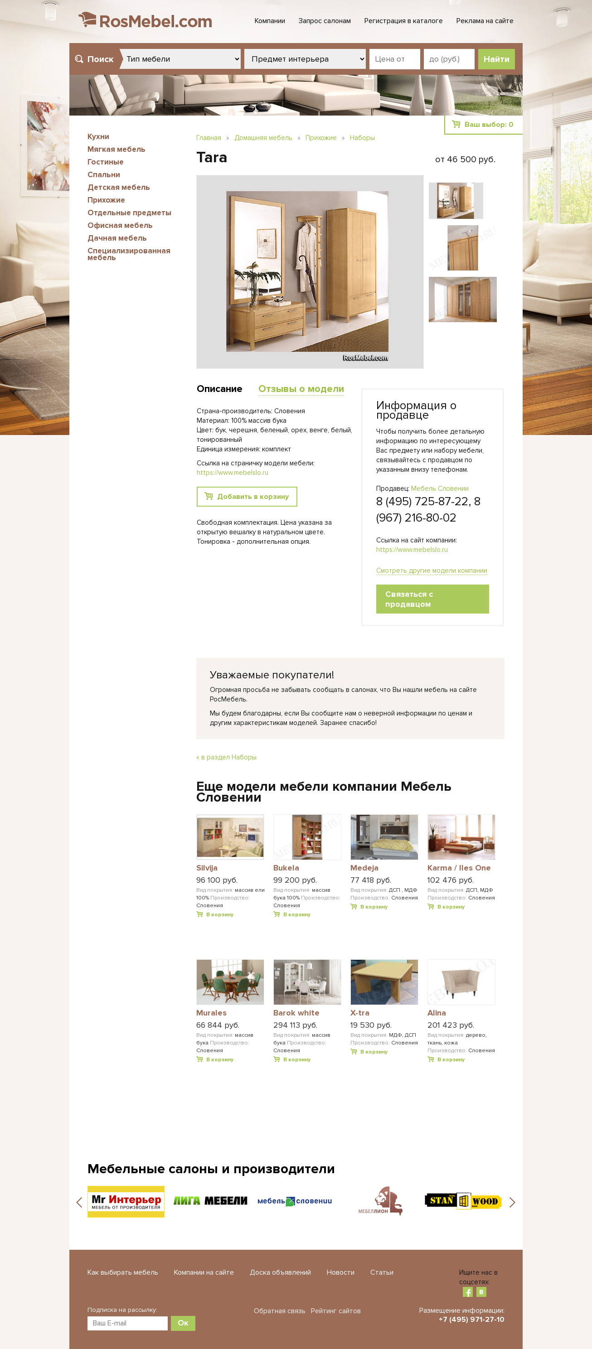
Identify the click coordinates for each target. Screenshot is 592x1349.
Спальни (103, 174)
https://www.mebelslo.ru (412, 550)
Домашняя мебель (263, 138)
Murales (211, 1013)
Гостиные (105, 162)
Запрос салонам (325, 20)
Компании (270, 20)
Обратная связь (280, 1310)
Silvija (207, 868)
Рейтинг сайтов (336, 1310)
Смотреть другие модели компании (431, 570)
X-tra (359, 1013)
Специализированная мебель (128, 254)
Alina (436, 1013)
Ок (183, 1323)
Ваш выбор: (489, 124)
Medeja (364, 868)
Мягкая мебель (116, 149)
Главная (208, 138)
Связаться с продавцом (409, 599)
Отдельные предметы (129, 213)
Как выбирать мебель (122, 1272)
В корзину (219, 914)
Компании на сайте (204, 1272)
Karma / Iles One (459, 868)
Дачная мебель (117, 238)
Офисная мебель (120, 225)
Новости (340, 1272)
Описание (220, 389)
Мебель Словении (440, 488)
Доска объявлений (280, 1272)
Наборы (362, 138)
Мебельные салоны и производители (211, 1168)
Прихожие (106, 200)
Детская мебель (118, 187)
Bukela (286, 868)
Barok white (296, 1013)
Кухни (98, 136)
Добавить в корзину (253, 496)
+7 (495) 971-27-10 (472, 1319)
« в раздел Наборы (226, 757)
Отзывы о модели (301, 389)
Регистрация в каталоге (403, 20)
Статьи (381, 1272)
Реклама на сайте (485, 20)
